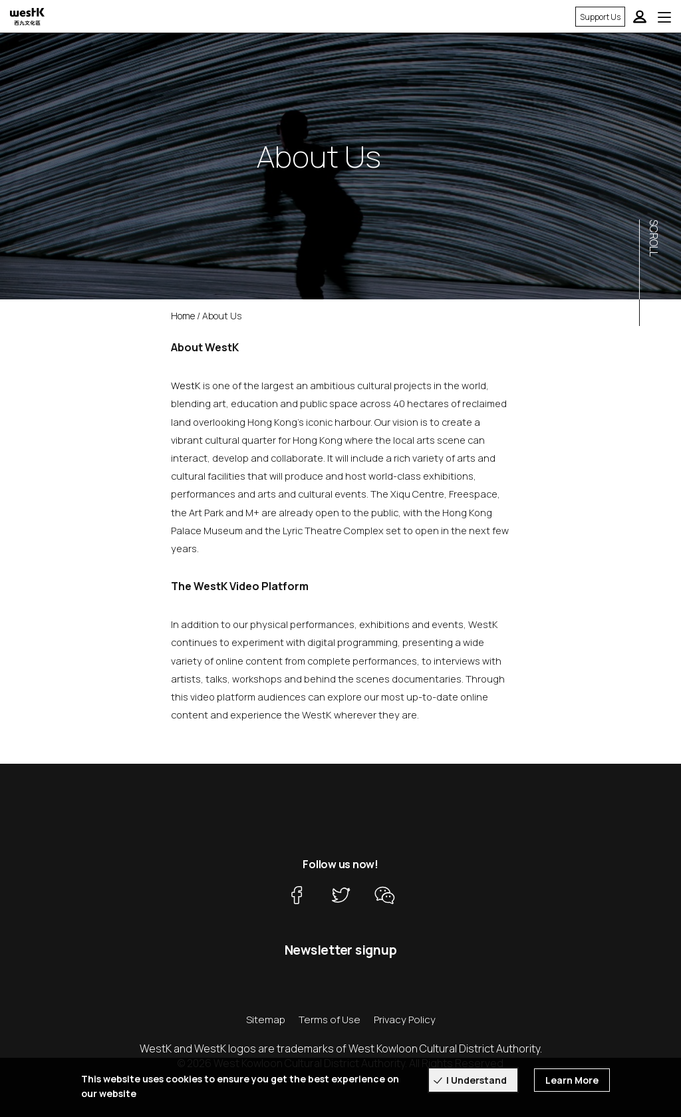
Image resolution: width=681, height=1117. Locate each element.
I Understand (476, 1080)
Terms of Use (329, 1020)
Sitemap (265, 1020)
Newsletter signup (341, 950)
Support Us (600, 17)
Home (183, 315)
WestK (186, 385)
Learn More (572, 1080)
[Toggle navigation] (664, 16)
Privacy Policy (405, 1020)
